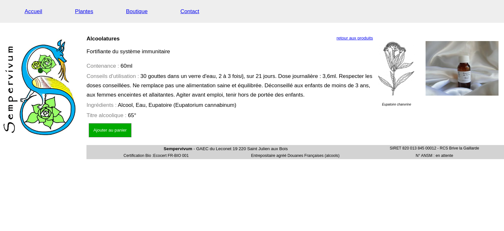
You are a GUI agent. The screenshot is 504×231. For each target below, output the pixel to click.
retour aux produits (355, 38)
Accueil (33, 11)
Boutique (137, 11)
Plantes (84, 11)
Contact (189, 11)
